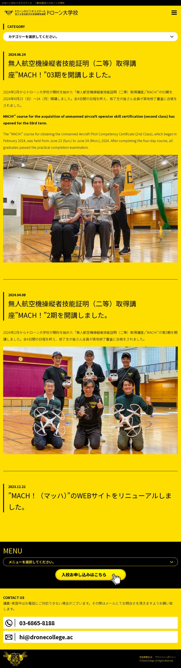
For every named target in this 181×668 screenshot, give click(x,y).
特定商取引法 (146, 657)
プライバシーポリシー (165, 657)
